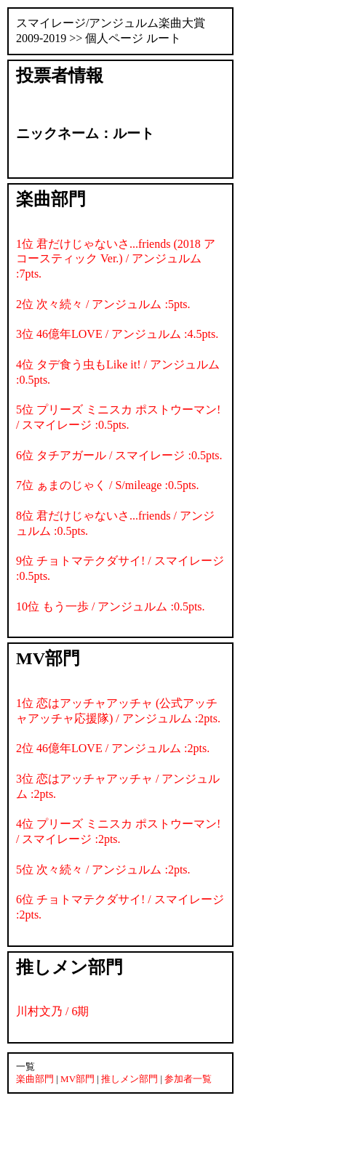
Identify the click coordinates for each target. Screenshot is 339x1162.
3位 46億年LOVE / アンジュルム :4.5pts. (117, 334)
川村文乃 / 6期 (52, 1011)
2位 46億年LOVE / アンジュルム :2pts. (113, 748)
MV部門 (77, 1078)
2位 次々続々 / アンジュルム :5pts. (103, 304)
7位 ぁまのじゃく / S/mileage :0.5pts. (107, 485)
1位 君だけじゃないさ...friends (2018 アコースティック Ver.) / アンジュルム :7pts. (115, 259)
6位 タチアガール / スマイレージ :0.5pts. (119, 455)
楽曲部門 (35, 1078)
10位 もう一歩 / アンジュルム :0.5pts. (110, 606)
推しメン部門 (129, 1078)
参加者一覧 (188, 1078)
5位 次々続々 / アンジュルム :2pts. (103, 869)
